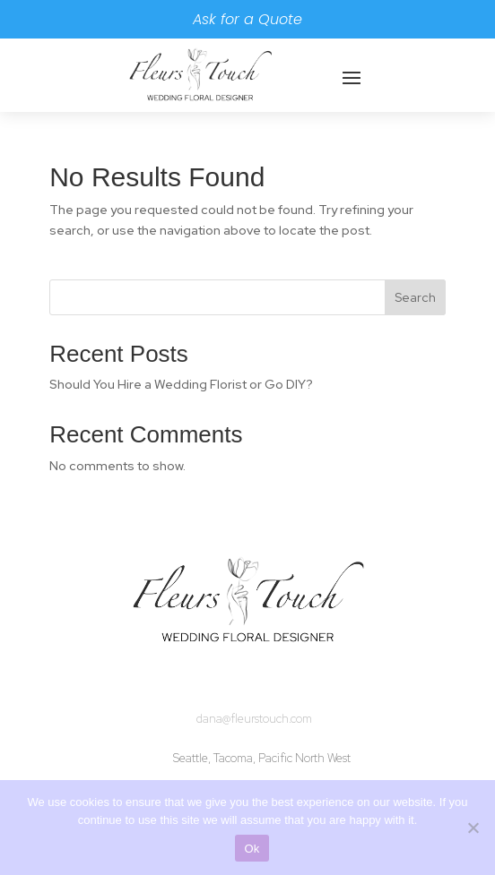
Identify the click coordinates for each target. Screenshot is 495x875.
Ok (251, 848)
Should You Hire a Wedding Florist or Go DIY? (181, 384)
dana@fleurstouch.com (254, 718)
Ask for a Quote (247, 19)
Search (415, 297)
